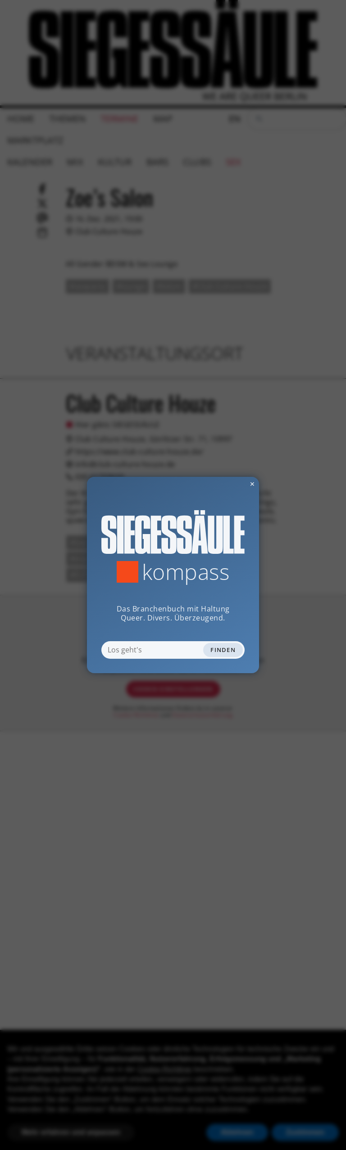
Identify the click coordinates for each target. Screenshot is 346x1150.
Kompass (186, 571)
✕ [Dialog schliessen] (230, 484)
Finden (223, 650)
